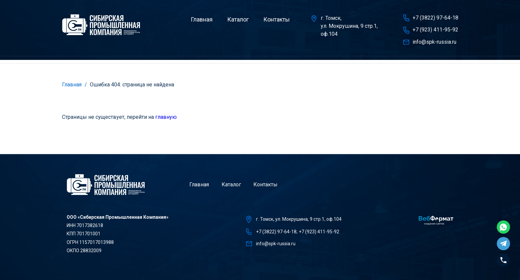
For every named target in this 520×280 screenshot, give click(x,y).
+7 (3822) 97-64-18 (435, 18)
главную (166, 117)
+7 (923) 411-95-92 (435, 29)
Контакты (276, 19)
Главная (202, 19)
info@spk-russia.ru (434, 42)
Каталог (238, 19)
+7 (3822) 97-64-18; (276, 231)
